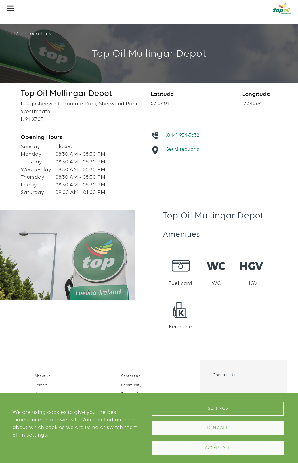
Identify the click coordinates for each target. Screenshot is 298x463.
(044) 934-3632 (184, 135)
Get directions (183, 149)
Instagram (224, 387)
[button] (10, 8)
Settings (218, 408)
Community (131, 385)
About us (42, 376)
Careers (41, 385)
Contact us (130, 376)
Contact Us (224, 374)
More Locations (30, 34)
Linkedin (237, 387)
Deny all (217, 427)
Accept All (218, 447)
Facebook (212, 387)
